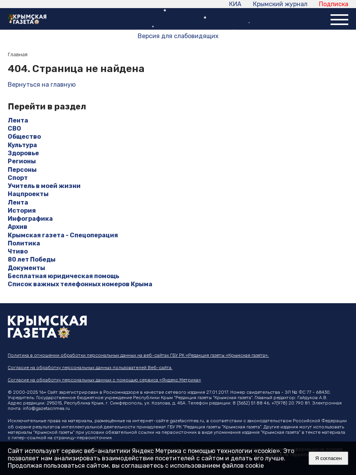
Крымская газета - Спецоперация (63, 235)
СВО (14, 128)
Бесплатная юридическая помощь (63, 276)
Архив (17, 226)
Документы (26, 268)
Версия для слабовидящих (178, 36)
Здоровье (23, 153)
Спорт (18, 177)
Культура (22, 145)
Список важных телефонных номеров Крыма (80, 284)
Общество (24, 136)
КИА (235, 4)
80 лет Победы (32, 259)
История (22, 210)
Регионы (22, 161)
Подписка (333, 4)
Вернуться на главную (42, 84)
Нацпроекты (28, 194)
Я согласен (328, 458)
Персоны (22, 169)
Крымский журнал (280, 4)
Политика (24, 243)
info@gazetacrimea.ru (46, 408)
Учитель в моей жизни (44, 186)
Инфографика (30, 218)
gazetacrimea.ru (187, 420)
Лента (18, 120)
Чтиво (18, 251)
